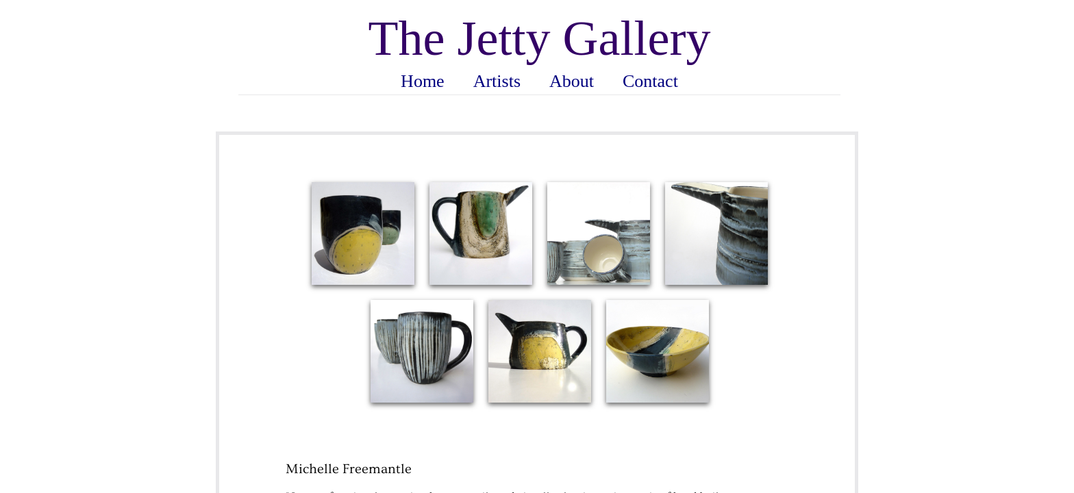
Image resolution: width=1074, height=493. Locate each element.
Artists (497, 81)
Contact (650, 81)
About (571, 81)
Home (423, 81)
